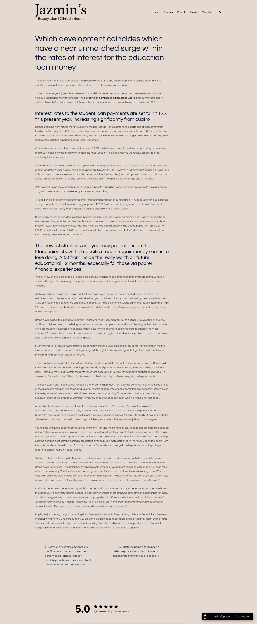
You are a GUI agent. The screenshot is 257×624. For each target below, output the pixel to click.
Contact (193, 12)
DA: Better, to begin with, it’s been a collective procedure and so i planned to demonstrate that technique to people (135, 551)
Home (156, 12)
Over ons (168, 12)
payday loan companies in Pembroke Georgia (110, 98)
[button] (220, 12)
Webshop (207, 12)
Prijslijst (181, 12)
